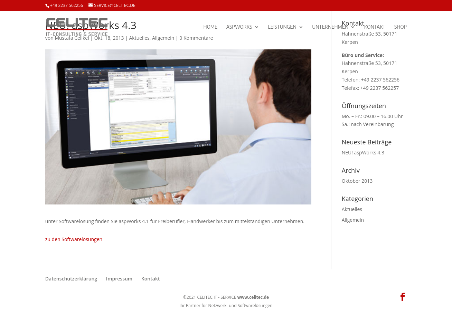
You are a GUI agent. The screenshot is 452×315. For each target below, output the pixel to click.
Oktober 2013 (357, 181)
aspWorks (239, 27)
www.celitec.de (253, 297)
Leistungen (282, 27)
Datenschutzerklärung (71, 278)
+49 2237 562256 (66, 5)
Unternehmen (330, 27)
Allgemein (353, 220)
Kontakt (375, 27)
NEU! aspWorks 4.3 (363, 152)
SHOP (400, 27)
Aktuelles (352, 209)
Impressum (119, 278)
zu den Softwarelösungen (73, 239)
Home (211, 27)
